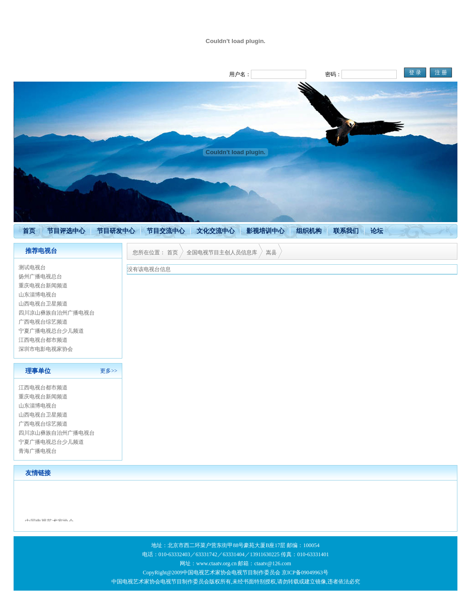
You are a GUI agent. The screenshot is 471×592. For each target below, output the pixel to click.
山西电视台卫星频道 (43, 304)
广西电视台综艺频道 (43, 322)
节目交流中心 (166, 231)
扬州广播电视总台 (40, 276)
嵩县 (271, 252)
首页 (29, 231)
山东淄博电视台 (38, 294)
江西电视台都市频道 (43, 340)
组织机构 (309, 231)
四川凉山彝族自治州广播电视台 (57, 313)
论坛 (376, 231)
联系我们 (346, 231)
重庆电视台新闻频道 (43, 285)
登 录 (415, 72)
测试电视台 (32, 267)
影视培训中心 (265, 231)
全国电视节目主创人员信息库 (222, 252)
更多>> (108, 371)
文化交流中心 (216, 231)
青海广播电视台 (38, 451)
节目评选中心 (66, 231)
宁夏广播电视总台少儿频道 (51, 331)
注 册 (441, 72)
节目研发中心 (116, 231)
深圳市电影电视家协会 (46, 349)
